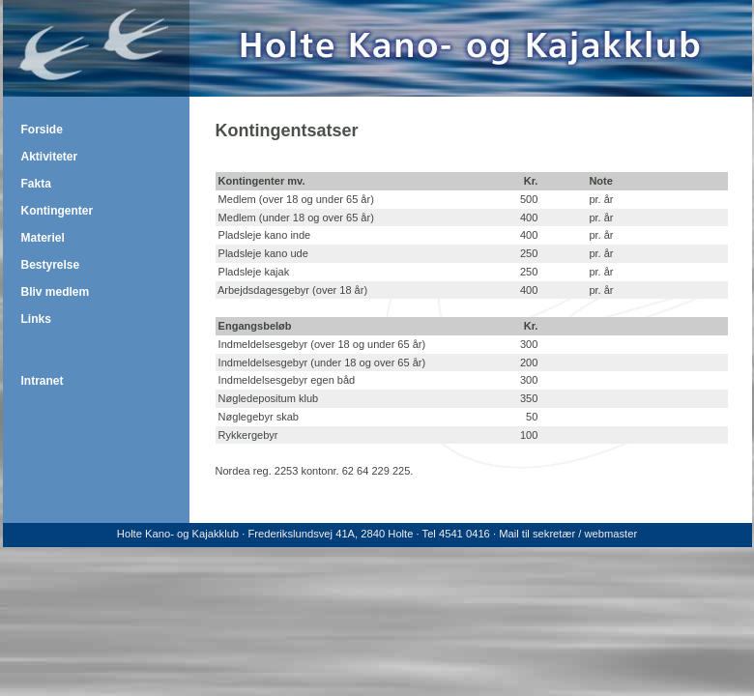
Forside (42, 129)
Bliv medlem (55, 292)
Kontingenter (57, 211)
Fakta (36, 183)
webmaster (610, 533)
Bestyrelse (50, 265)
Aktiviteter (49, 156)
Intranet (42, 381)
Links (36, 319)
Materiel (43, 238)
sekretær (554, 533)
